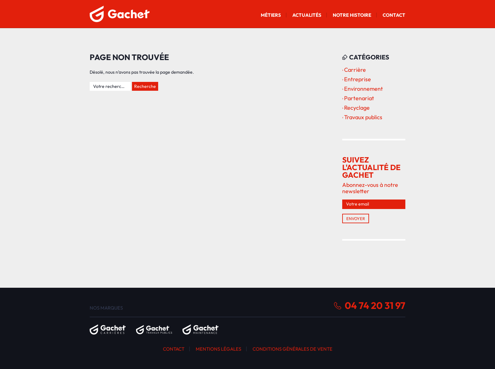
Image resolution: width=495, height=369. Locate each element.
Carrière (355, 69)
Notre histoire (352, 15)
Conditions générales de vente (292, 349)
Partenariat (359, 98)
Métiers (271, 15)
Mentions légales (218, 349)
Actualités (306, 15)
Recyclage (357, 107)
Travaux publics (363, 117)
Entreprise (357, 79)
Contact (394, 15)
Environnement (363, 88)
